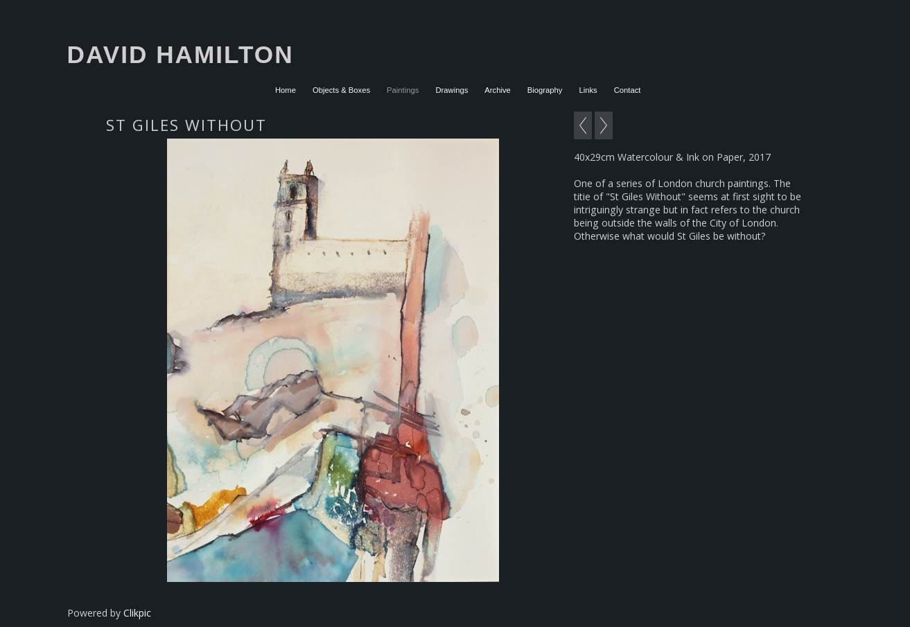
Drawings (451, 90)
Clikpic (137, 612)
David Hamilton (180, 54)
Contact (627, 90)
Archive (497, 90)
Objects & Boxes (341, 90)
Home (285, 90)
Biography (545, 90)
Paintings (403, 90)
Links (588, 90)
